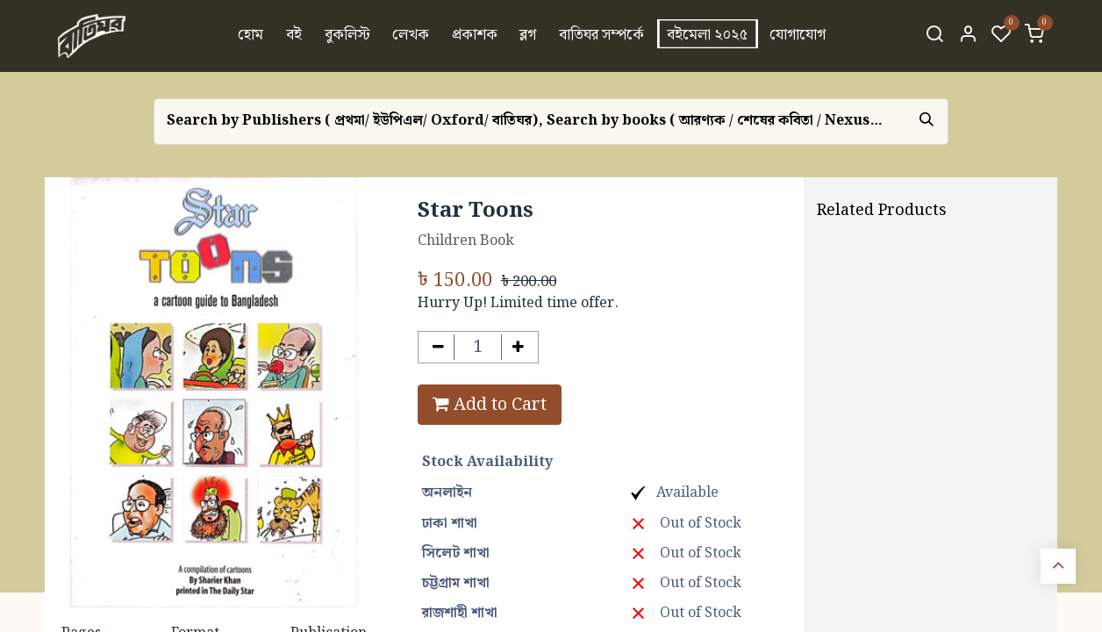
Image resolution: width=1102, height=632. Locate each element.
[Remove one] (438, 347)
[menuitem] (251, 36)
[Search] (934, 36)
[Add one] (518, 347)
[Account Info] (967, 36)
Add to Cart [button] (490, 405)
